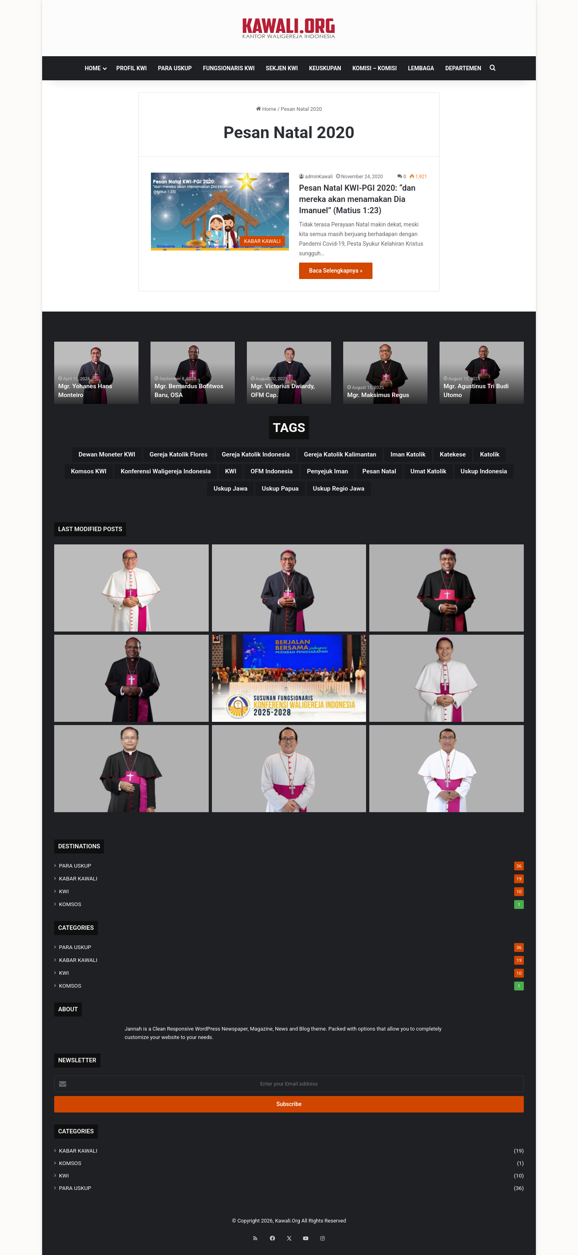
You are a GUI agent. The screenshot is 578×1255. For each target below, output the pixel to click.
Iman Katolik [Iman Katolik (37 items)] (484, 455)
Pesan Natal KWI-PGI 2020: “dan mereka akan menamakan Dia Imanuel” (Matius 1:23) (357, 199)
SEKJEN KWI (282, 68)
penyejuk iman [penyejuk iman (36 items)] (481, 475)
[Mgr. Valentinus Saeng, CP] (446, 685)
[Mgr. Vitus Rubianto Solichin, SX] (289, 775)
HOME (93, 68)
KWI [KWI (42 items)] (361, 475)
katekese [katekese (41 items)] (87, 475)
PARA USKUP (175, 68)
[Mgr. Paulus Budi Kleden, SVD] (446, 594)
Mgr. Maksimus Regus (375, 395)
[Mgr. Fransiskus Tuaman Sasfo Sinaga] (446, 775)
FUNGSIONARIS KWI (229, 68)
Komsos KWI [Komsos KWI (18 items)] (183, 475)
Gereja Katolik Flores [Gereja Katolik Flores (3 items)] (196, 455)
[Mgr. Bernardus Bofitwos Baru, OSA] (131, 685)
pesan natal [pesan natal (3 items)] (117, 494)
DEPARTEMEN (463, 68)
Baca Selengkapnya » (335, 270)
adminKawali (319, 176)
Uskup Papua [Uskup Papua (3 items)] (376, 494)
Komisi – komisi (374, 68)
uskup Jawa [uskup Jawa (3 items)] (315, 494)
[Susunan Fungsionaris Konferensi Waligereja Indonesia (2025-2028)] (289, 685)
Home (266, 109)
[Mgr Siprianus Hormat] (131, 594)
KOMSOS (70, 911)
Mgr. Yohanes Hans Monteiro (94, 395)
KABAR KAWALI (78, 885)
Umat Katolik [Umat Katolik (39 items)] (178, 494)
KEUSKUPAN (325, 68)
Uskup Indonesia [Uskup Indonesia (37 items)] (247, 494)
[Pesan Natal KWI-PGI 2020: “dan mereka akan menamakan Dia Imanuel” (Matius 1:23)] (220, 212)
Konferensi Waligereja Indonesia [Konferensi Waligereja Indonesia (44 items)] (280, 475)
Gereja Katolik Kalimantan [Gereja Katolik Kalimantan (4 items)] (400, 455)
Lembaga (421, 68)
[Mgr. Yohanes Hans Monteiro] (289, 594)
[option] (96, 373)
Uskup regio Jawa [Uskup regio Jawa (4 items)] (449, 494)
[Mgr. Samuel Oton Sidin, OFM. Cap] (131, 775)
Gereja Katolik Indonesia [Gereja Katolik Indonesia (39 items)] (294, 455)
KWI (64, 898)
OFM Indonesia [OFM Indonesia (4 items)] (412, 475)
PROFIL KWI (131, 68)
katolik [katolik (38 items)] (132, 475)
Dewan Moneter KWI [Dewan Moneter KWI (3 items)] (106, 455)
